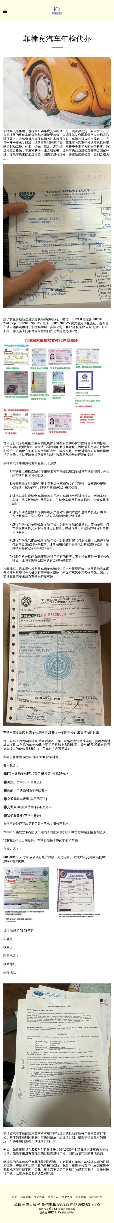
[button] (5, 11)
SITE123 (52, 1212)
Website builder (66, 1212)
